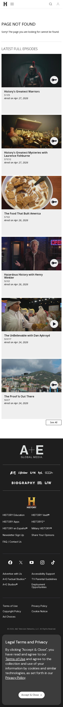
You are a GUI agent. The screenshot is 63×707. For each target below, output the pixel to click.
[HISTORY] (5, 4)
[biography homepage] (23, 484)
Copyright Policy (12, 611)
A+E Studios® (10, 584)
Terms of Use (10, 606)
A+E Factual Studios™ (14, 579)
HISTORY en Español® (15, 528)
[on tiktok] (53, 562)
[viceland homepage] (49, 474)
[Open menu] (12, 4)
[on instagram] (42, 562)
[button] (54, 80)
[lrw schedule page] (48, 484)
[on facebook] (10, 562)
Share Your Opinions (43, 535)
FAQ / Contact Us (12, 541)
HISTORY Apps (11, 521)
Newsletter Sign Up (13, 535)
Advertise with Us (12, 573)
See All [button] (53, 422)
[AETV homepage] (13, 474)
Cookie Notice (40, 611)
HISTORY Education (14, 515)
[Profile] (58, 4)
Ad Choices (9, 616)
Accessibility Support (43, 573)
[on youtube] (32, 562)
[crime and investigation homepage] (39, 484)
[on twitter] (21, 562)
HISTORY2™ (38, 521)
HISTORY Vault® (41, 515)
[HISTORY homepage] (31, 502)
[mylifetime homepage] (23, 474)
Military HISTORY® (42, 528)
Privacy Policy (39, 606)
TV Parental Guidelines (44, 579)
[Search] (50, 4)
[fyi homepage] (40, 474)
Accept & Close (32, 694)
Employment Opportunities (39, 585)
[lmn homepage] (33, 474)
